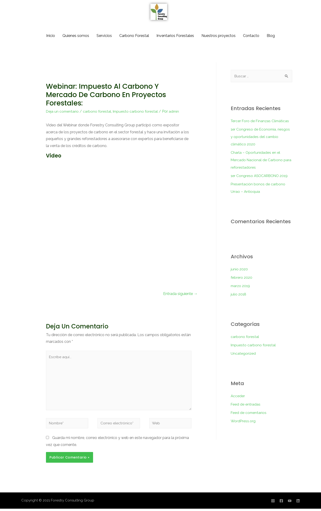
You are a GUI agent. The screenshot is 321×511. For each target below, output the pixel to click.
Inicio (50, 35)
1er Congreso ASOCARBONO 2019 (260, 176)
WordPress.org (243, 421)
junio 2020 (239, 269)
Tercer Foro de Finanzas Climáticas (261, 121)
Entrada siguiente (180, 294)
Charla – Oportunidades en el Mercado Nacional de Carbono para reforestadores (261, 160)
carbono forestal (98, 111)
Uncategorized (243, 353)
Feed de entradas (246, 404)
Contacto (251, 35)
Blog (271, 35)
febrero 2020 (242, 277)
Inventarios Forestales (175, 35)
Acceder (238, 396)
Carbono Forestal (134, 35)
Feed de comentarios (249, 412)
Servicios (104, 35)
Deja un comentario (62, 111)
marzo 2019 (241, 286)
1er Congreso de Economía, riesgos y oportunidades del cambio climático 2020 (261, 136)
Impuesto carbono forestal (137, 111)
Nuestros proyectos (218, 35)
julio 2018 (239, 294)
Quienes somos (75, 35)
